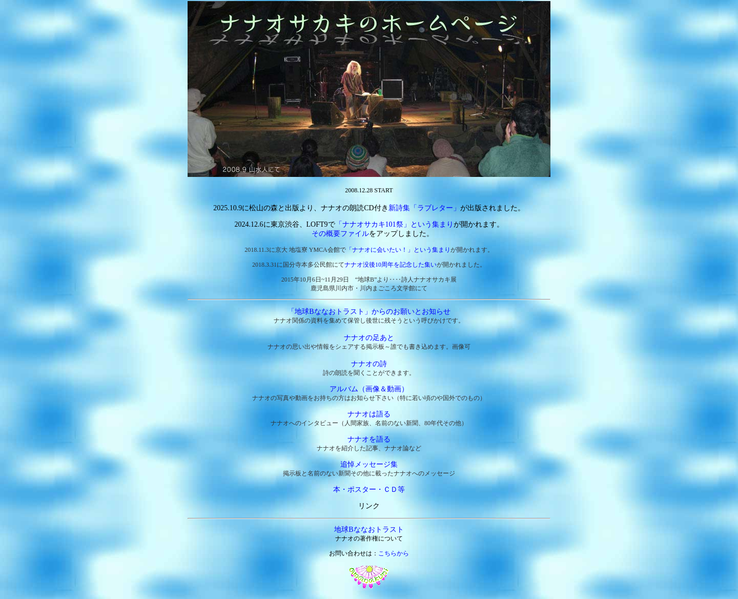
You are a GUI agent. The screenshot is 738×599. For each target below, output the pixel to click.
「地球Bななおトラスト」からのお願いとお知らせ (369, 311)
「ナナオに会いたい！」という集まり (398, 249)
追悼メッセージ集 (369, 464)
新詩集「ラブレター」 (424, 208)
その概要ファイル (340, 233)
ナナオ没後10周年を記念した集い (390, 264)
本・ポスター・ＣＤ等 (369, 489)
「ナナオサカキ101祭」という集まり (394, 224)
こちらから (393, 553)
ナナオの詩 (369, 364)
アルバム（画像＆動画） (369, 389)
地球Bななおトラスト (368, 529)
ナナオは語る (369, 414)
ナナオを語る (369, 439)
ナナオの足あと (369, 338)
